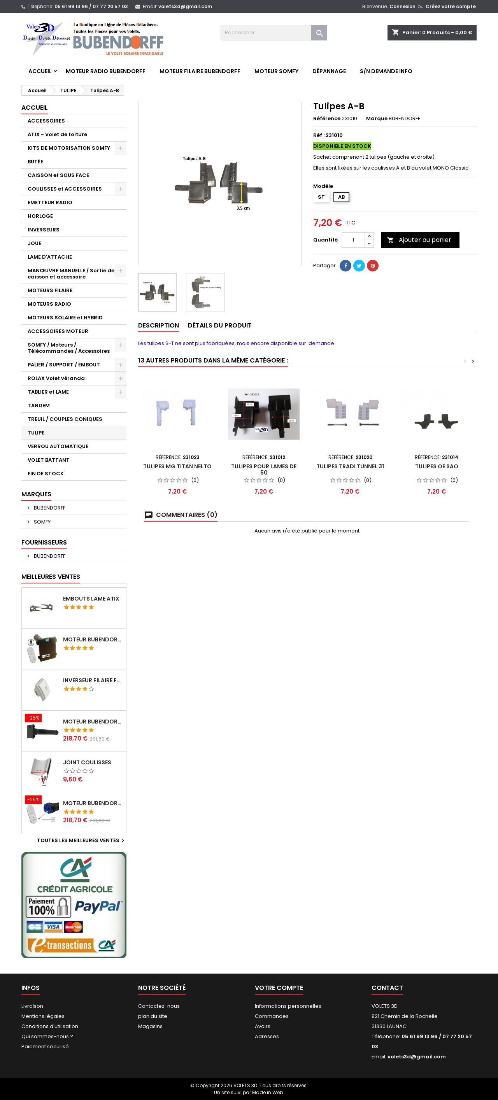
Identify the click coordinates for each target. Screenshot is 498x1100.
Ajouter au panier (419, 239)
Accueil (40, 71)
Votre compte (279, 987)
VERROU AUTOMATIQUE (58, 446)
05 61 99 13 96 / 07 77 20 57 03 (91, 6)
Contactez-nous (159, 1006)
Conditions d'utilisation (49, 1026)
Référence (326, 118)
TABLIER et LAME (48, 392)
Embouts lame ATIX (91, 599)
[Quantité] (353, 240)
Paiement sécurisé (45, 1046)
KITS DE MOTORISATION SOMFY (69, 148)
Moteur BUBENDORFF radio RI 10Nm (93, 803)
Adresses (267, 1036)
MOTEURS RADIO (49, 304)
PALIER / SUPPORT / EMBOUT (64, 364)
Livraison (32, 1006)
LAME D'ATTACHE (50, 257)
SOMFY (42, 521)
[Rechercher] (274, 32)
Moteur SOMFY (276, 71)
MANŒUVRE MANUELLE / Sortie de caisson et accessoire (71, 273)
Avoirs (262, 1026)
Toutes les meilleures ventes (81, 840)
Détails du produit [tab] (220, 325)
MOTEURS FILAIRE (50, 290)
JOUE (34, 243)
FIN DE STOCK (46, 473)
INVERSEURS (44, 229)
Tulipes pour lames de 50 (263, 469)
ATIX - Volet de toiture (57, 134)
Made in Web (267, 1092)
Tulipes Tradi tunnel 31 (350, 466)
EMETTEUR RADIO (50, 202)
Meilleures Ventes (50, 576)
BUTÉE (35, 161)
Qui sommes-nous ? (47, 1036)
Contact (387, 987)
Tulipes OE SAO (436, 466)
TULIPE (36, 432)
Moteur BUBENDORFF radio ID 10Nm (93, 639)
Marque (377, 118)
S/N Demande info (386, 71)
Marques (36, 494)
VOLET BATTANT (49, 460)
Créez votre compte (451, 6)
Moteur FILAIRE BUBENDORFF (200, 71)
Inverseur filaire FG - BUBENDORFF (93, 680)
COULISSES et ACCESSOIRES (65, 189)
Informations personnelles (288, 1006)
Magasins (150, 1026)
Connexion (402, 6)
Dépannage (329, 71)
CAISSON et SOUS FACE (58, 175)
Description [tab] (158, 325)
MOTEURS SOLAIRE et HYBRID (65, 317)
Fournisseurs (44, 542)
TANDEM (39, 405)
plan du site (152, 1016)
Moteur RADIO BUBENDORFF (106, 71)
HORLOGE (40, 216)
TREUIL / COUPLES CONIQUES (65, 419)
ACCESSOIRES (46, 120)
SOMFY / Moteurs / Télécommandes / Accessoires (69, 348)
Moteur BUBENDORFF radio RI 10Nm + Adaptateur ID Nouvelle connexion (93, 721)
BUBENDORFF (49, 507)
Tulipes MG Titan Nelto (177, 466)
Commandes (272, 1016)
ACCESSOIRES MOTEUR (58, 331)
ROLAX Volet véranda (56, 378)
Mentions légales (43, 1016)
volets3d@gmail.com (185, 6)
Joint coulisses (87, 762)
